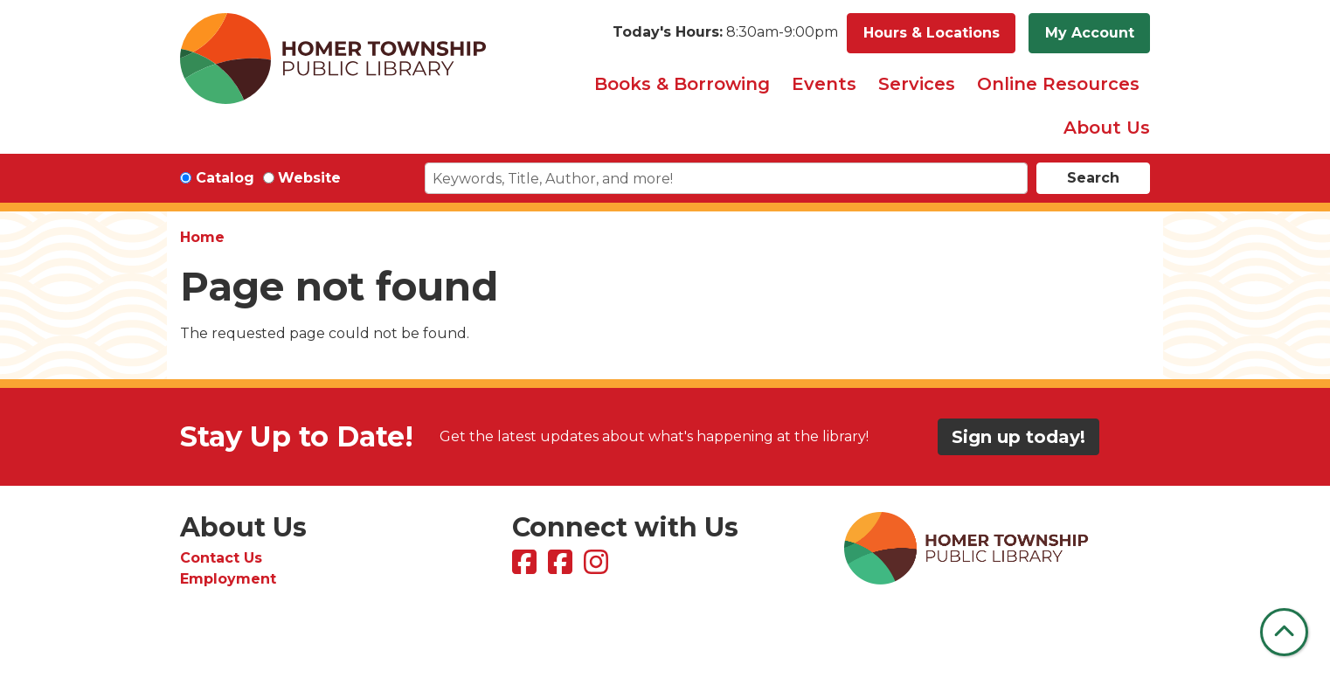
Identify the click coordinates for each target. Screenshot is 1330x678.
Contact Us (221, 558)
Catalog (225, 178)
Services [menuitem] (916, 83)
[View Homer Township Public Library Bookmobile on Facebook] (562, 567)
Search (1093, 178)
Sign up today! (1018, 436)
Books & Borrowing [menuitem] (682, 83)
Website (309, 178)
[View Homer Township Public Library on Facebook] (526, 567)
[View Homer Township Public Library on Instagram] (598, 567)
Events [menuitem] (824, 83)
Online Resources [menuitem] (1058, 83)
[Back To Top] (1284, 632)
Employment (228, 579)
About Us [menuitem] (1106, 127)
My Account (1089, 32)
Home (202, 237)
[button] (725, 33)
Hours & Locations (931, 32)
